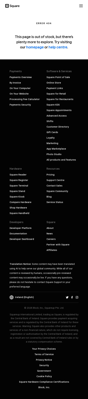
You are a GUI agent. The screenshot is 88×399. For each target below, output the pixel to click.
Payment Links (55, 88)
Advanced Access (57, 115)
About (50, 228)
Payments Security (20, 104)
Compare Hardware (20, 202)
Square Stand (17, 191)
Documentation (18, 233)
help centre (58, 47)
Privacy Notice (44, 360)
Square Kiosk (17, 196)
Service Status (55, 202)
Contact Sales (54, 185)
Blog (49, 196)
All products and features (61, 159)
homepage (35, 47)
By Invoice (15, 82)
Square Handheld (19, 213)
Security (44, 365)
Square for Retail (56, 93)
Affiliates (52, 250)
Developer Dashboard (22, 239)
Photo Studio (54, 154)
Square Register (19, 180)
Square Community (57, 191)
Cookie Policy (44, 376)
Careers (51, 239)
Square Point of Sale (58, 77)
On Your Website (19, 93)
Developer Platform (21, 228)
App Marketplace (56, 148)
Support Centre (55, 180)
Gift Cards (52, 132)
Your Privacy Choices (44, 349)
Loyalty (50, 137)
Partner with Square (58, 244)
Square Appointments (59, 110)
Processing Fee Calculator (25, 99)
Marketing (52, 143)
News (50, 233)
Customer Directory (58, 126)
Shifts (50, 121)
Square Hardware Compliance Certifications (44, 382)
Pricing (50, 174)
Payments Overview (21, 77)
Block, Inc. (44, 387)
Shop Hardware (18, 207)
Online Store (54, 82)
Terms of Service (44, 354)
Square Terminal (19, 185)
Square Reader (18, 174)
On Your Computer (20, 88)
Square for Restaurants (60, 99)
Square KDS (53, 104)
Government (44, 371)
